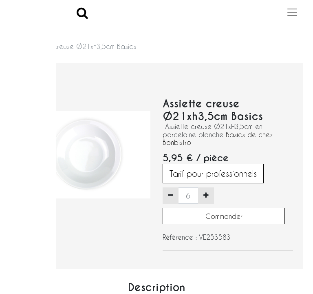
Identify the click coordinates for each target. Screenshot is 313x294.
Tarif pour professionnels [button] (213, 173)
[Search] (82, 12)
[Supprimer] (171, 195)
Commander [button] (223, 216)
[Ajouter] (206, 195)
